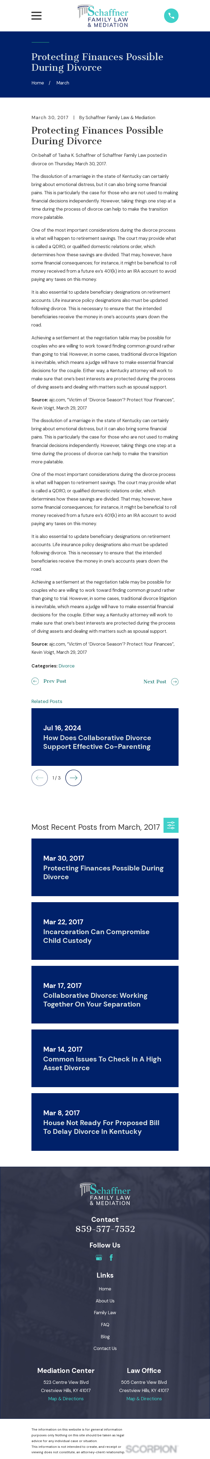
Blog (105, 1337)
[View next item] (73, 778)
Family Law (105, 1313)
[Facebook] (111, 1257)
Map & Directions (66, 1399)
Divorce (67, 666)
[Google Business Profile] (99, 1257)
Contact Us (105, 1348)
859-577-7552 (105, 1229)
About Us (105, 1301)
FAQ (105, 1325)
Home (105, 1289)
